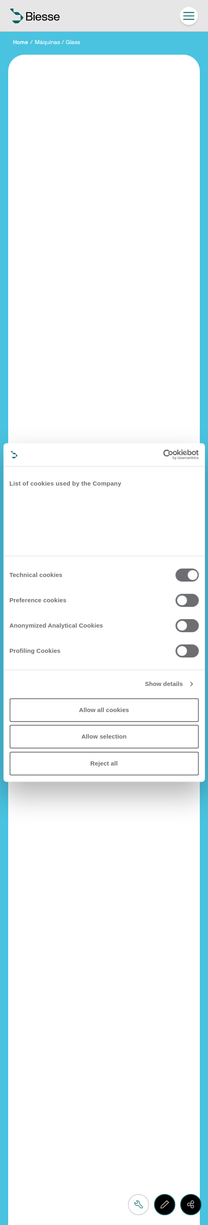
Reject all (104, 763)
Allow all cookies (104, 709)
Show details (164, 683)
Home (20, 42)
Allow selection (104, 736)
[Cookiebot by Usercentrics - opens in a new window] (163, 454)
